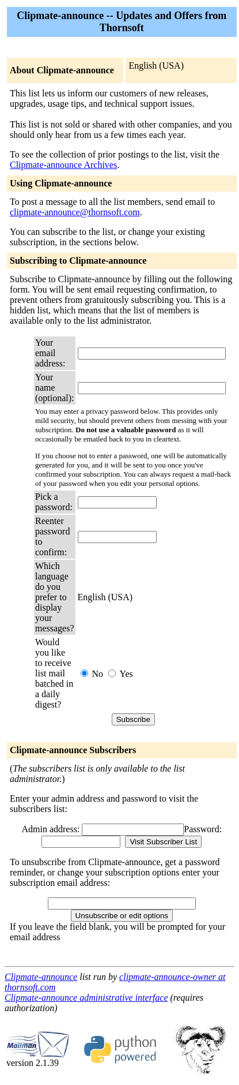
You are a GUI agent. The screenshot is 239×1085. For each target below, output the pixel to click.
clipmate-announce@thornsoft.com (75, 212)
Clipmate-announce (41, 977)
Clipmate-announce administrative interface (86, 997)
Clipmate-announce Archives (63, 165)
